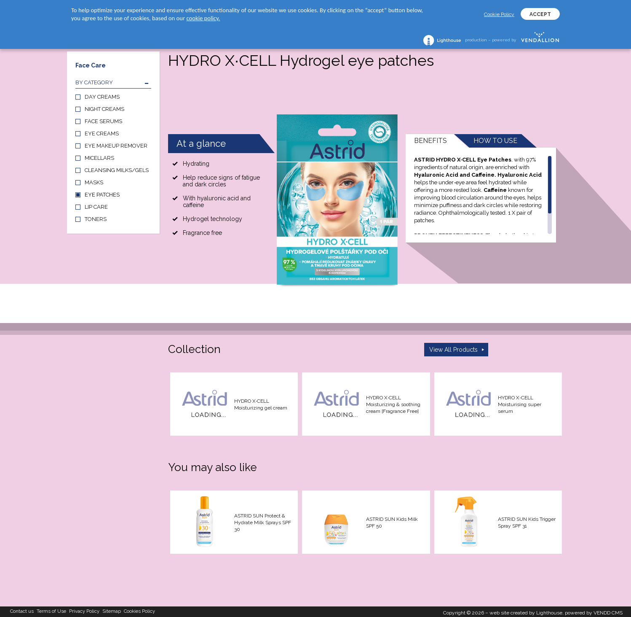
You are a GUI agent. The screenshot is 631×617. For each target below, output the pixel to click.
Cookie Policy (499, 14)
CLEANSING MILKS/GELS (117, 170)
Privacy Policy (99, 611)
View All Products (453, 349)
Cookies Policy (167, 611)
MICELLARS (99, 158)
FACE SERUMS (103, 121)
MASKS (94, 182)
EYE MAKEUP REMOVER (116, 146)
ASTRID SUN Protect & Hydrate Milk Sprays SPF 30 (262, 522)
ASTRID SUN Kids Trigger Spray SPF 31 (527, 522)
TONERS (96, 219)
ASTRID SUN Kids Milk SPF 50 (392, 522)
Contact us (25, 611)
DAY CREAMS (102, 97)
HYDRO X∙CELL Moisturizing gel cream (260, 404)
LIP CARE (96, 207)
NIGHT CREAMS (104, 109)
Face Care (90, 65)
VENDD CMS (608, 611)
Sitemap (133, 611)
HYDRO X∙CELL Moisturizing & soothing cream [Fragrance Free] (393, 404)
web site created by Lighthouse (525, 611)
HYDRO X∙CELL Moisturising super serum (519, 404)
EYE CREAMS (102, 133)
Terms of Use (60, 611)
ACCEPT (540, 14)
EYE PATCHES (102, 194)
